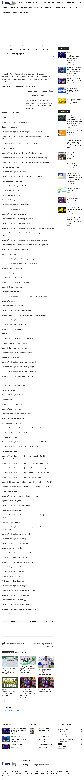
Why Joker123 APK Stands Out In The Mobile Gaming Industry (8, 692)
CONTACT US (48, 7)
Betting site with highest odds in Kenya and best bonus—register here (27, 669)
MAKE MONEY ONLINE (11, 7)
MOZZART (6, 12)
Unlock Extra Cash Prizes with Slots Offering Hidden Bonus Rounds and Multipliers (28, 693)
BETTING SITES (57, 2)
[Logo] (10, 2)
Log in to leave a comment (11, 710)
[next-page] (5, 701)
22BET (64, 7)
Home (3, 45)
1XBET (57, 7)
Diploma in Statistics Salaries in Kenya (13, 644)
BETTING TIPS (45, 2)
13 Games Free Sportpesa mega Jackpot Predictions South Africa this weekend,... (18, 730)
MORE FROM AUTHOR (20, 652)
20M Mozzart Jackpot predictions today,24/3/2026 (74, 101)
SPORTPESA (73, 7)
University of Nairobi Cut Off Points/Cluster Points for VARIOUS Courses (45, 746)
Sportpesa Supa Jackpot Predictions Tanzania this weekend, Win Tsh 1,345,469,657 (18, 738)
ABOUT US (38, 7)
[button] (80, 2)
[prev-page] (3, 701)
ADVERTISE (24, 12)
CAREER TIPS (69, 2)
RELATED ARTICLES (8, 652)
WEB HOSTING (26, 7)
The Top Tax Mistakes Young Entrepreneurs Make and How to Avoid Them (9, 671)
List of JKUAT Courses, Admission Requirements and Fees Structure (46, 738)
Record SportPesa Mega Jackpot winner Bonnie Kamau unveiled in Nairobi (45, 672)
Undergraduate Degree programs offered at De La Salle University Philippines (42, 644)
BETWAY (15, 12)
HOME (21, 2)
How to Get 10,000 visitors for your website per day (74, 209)
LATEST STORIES (31, 2)
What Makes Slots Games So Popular (44, 691)
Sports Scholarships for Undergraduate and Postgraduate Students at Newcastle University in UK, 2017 (74, 144)
